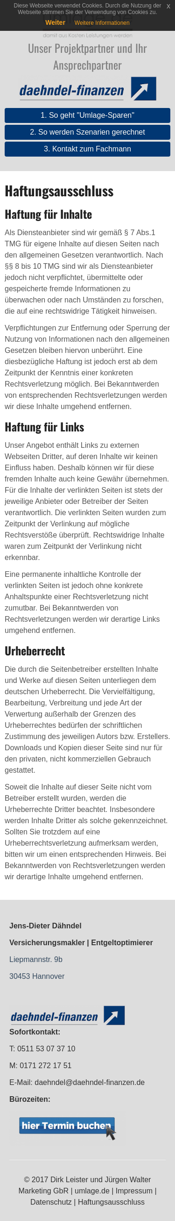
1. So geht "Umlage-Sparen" (87, 115)
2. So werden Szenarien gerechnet (87, 132)
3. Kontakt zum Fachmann (87, 149)
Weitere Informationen (102, 23)
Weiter (55, 22)
